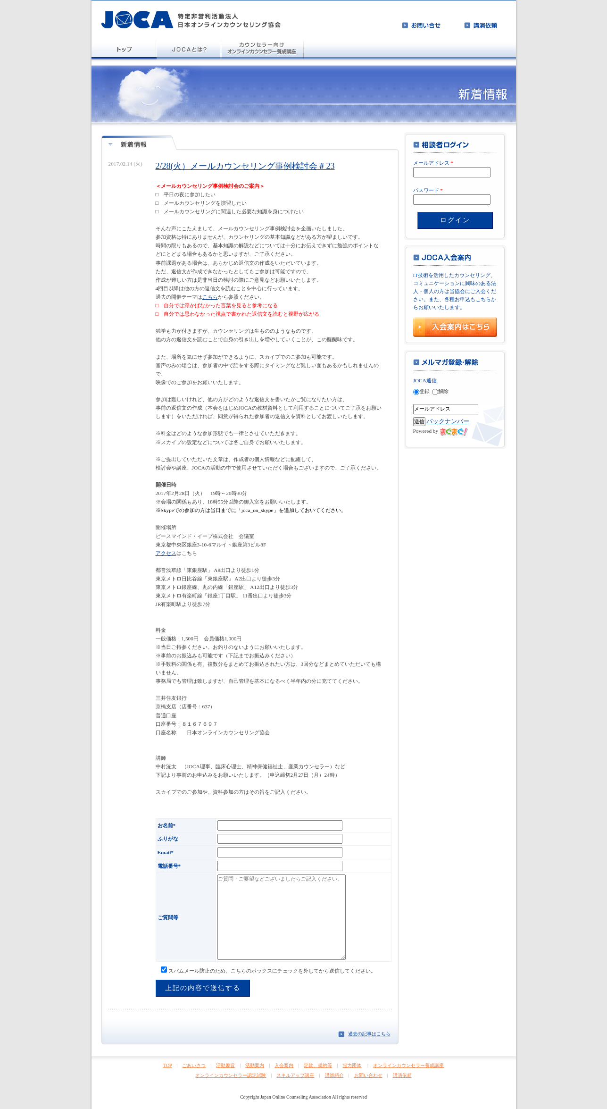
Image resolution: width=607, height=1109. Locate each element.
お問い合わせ (368, 1075)
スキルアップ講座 (295, 1075)
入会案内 (283, 1065)
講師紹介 (334, 1075)
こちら (210, 297)
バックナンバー (447, 421)
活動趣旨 (225, 1065)
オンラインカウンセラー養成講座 (408, 1065)
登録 (421, 391)
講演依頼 (402, 1075)
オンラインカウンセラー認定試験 (230, 1075)
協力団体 (351, 1065)
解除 (440, 391)
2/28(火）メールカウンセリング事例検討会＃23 (245, 166)
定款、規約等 (318, 1065)
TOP (167, 1065)
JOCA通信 (425, 380)
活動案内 (254, 1065)
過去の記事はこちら (369, 1033)
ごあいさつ (194, 1065)
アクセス (166, 553)
